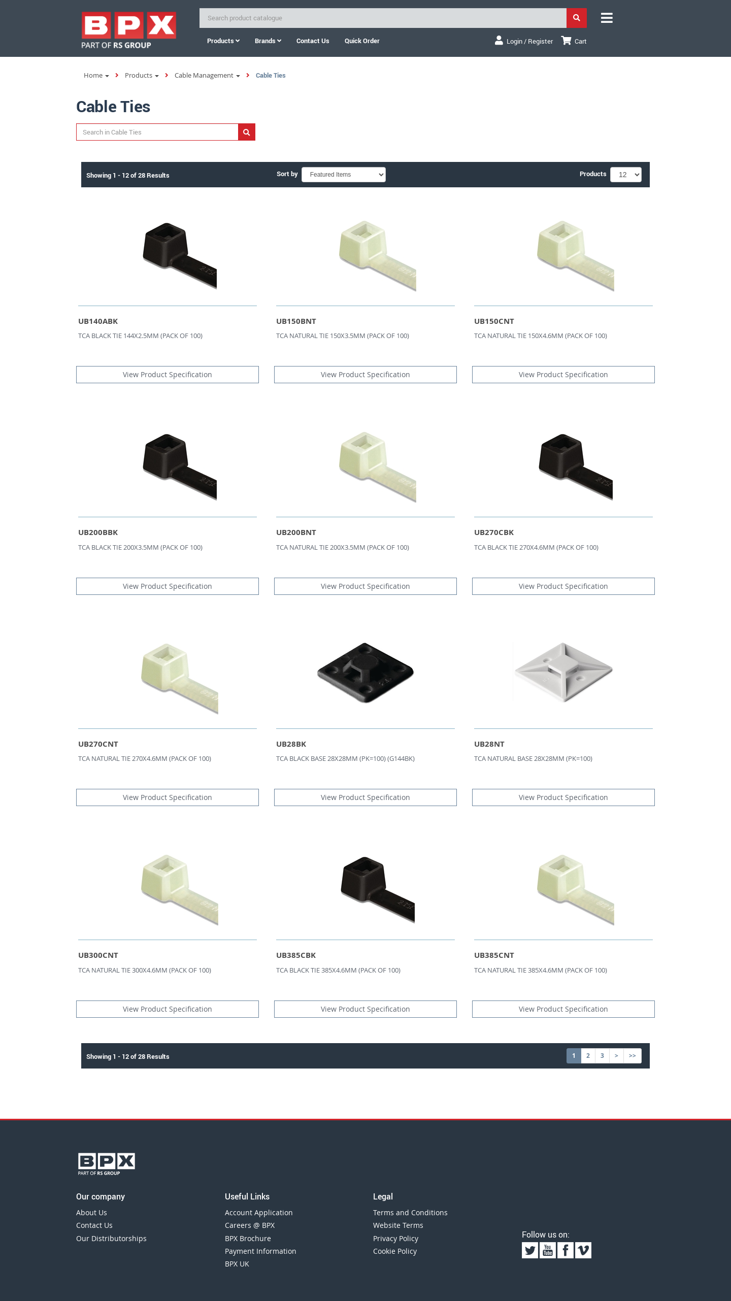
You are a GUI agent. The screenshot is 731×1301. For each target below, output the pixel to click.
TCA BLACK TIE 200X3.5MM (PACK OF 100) (140, 547)
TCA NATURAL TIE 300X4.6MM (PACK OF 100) (144, 970)
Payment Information (260, 1251)
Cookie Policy (395, 1251)
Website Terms (398, 1225)
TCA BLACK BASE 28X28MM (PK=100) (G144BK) (345, 758)
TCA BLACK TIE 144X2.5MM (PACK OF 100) (140, 335)
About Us (91, 1212)
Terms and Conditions (410, 1212)
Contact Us (94, 1225)
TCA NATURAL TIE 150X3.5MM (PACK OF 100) (342, 335)
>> (632, 1055)
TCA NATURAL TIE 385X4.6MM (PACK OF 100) (540, 970)
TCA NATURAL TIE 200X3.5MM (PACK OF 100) (342, 547)
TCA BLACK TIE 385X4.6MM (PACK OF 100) (338, 970)
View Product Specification (167, 374)
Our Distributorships (111, 1238)
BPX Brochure (248, 1238)
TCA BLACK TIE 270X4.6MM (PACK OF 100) (536, 547)
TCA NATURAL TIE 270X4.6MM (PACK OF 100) (144, 758)
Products (223, 40)
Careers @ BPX (250, 1225)
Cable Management (207, 75)
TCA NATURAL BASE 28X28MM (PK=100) (533, 758)
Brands (268, 40)
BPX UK (237, 1264)
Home (96, 75)
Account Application (259, 1212)
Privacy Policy (395, 1238)
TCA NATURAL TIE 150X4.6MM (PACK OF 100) (540, 335)
